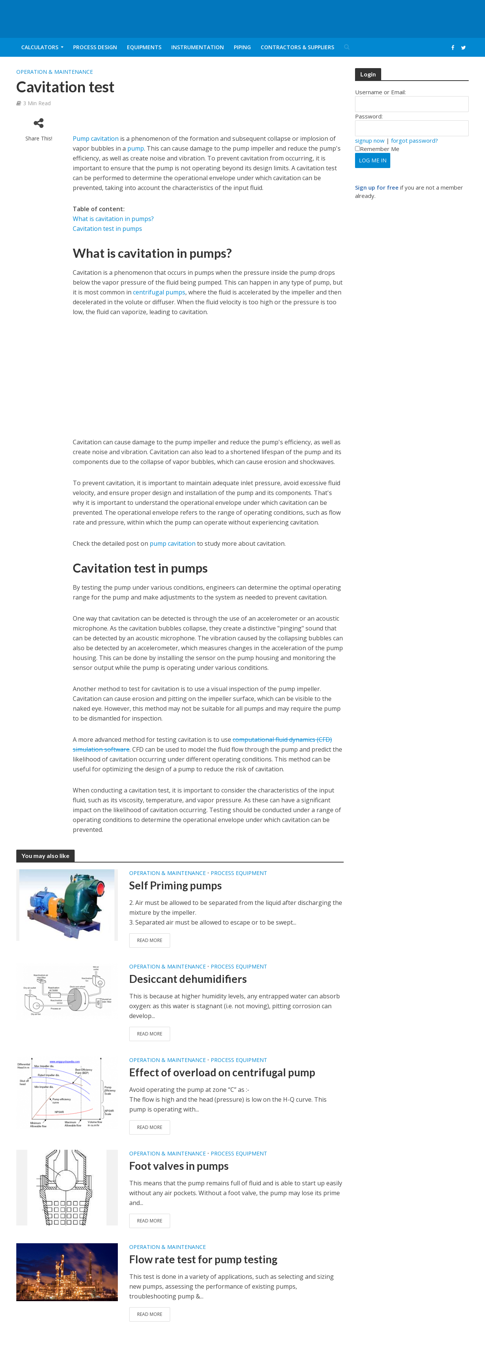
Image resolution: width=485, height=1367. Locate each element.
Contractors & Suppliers (297, 47)
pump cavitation (173, 543)
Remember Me (377, 149)
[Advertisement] (161, 125)
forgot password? (414, 140)
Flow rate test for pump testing (203, 1259)
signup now (370, 140)
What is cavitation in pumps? (113, 219)
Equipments (144, 47)
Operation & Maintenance (54, 71)
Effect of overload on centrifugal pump (222, 1072)
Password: (369, 116)
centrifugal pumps (159, 292)
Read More (149, 940)
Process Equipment (239, 873)
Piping (242, 47)
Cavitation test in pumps (107, 228)
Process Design (95, 47)
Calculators (39, 47)
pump (135, 148)
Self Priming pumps (175, 885)
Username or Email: (380, 92)
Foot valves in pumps (178, 1165)
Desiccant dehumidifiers (188, 978)
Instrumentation (197, 47)
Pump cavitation (96, 138)
